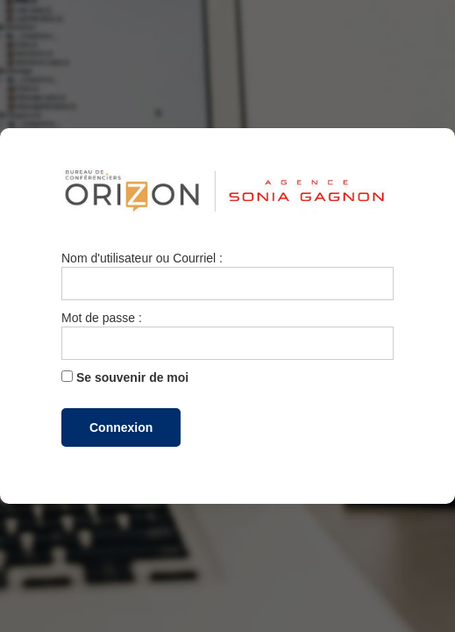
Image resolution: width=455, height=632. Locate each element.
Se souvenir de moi (124, 377)
